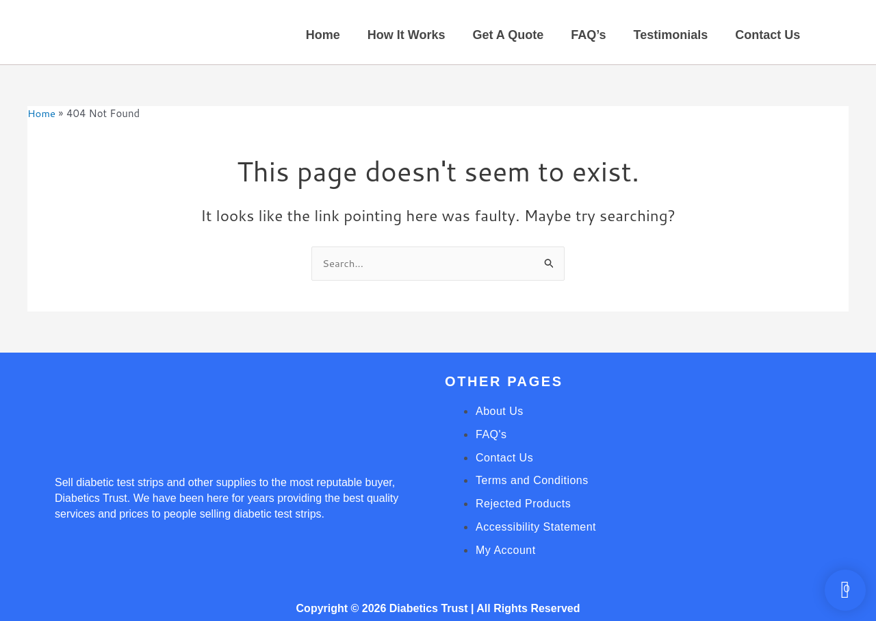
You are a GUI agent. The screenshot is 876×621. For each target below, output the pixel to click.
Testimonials (671, 35)
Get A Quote (507, 35)
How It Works (407, 35)
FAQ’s (588, 35)
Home (323, 35)
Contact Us (767, 35)
